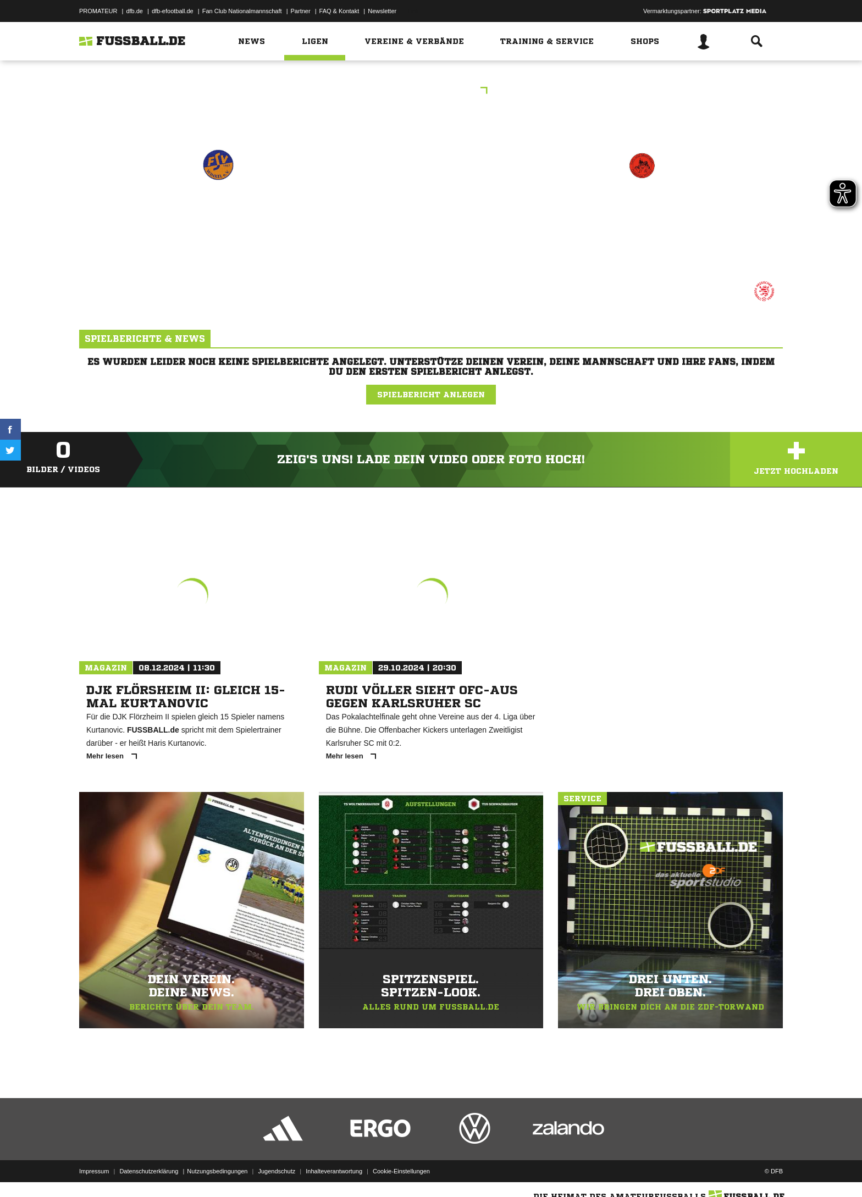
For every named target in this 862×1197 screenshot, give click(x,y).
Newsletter (382, 11)
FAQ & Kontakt (339, 11)
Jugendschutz (276, 1171)
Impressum (94, 1171)
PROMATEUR (98, 11)
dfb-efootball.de (173, 11)
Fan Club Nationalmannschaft (242, 11)
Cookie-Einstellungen (401, 1171)
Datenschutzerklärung (148, 1171)
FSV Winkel (218, 212)
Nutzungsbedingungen (217, 1171)
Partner (301, 11)
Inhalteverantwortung (334, 1171)
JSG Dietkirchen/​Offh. (641, 212)
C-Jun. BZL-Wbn (431, 91)
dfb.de (134, 11)
